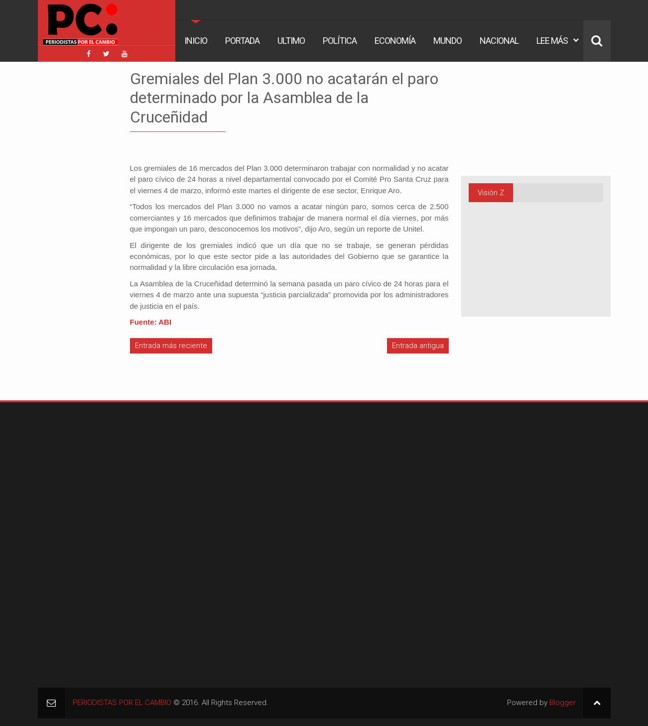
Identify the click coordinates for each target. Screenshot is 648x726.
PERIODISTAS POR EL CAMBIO (122, 702)
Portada (242, 40)
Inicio (195, 40)
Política (340, 40)
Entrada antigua (418, 345)
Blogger (562, 702)
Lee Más (552, 40)
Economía (395, 40)
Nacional (499, 40)
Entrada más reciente (171, 345)
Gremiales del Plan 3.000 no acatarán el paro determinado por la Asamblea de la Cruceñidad (284, 97)
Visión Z (491, 192)
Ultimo (291, 40)
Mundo (447, 40)
